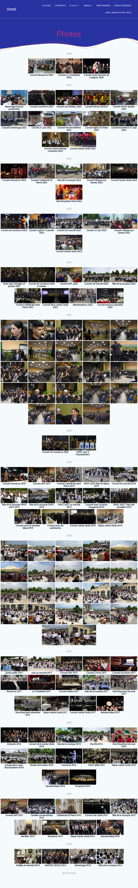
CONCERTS (60, 5)
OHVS (11, 9)
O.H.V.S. (73, 5)
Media (87, 5)
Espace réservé (122, 5)
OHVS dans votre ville (118, 12)
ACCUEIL (47, 5)
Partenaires (104, 5)
